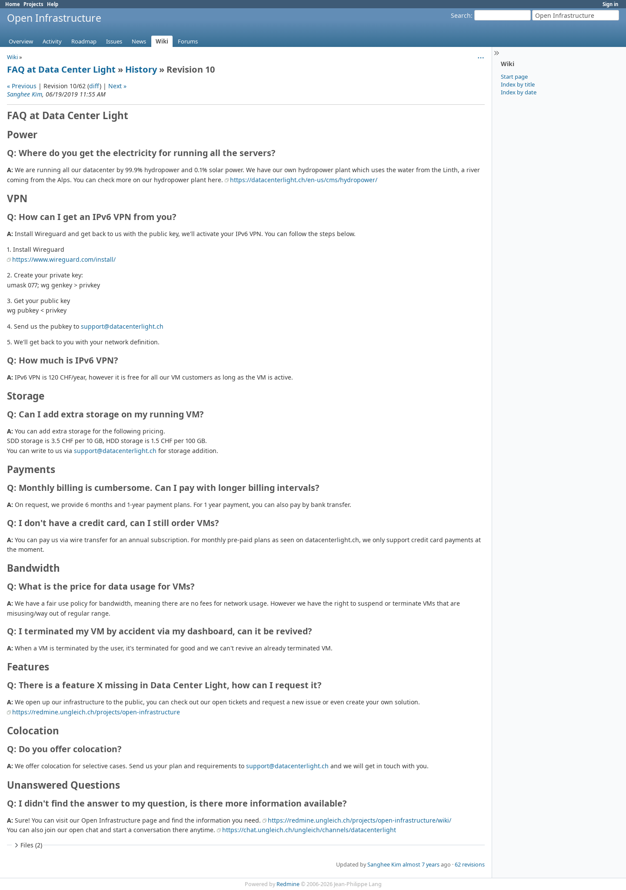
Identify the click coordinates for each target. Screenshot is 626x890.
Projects (33, 4)
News (139, 41)
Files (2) (27, 845)
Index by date (518, 92)
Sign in (610, 4)
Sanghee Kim (24, 94)
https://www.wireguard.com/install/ (64, 259)
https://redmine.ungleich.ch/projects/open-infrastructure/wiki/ (359, 820)
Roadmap (84, 41)
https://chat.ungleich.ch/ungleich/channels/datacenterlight (309, 830)
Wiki (162, 41)
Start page (514, 76)
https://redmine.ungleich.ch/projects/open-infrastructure (96, 712)
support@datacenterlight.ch (122, 326)
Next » (117, 86)
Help (52, 4)
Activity (52, 41)
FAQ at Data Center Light (61, 69)
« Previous (22, 86)
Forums (188, 41)
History (141, 69)
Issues (114, 41)
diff (94, 86)
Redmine (288, 884)
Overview (21, 41)
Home (12, 4)
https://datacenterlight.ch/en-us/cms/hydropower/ (303, 180)
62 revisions (470, 864)
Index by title (518, 84)
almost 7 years (421, 864)
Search (461, 15)
